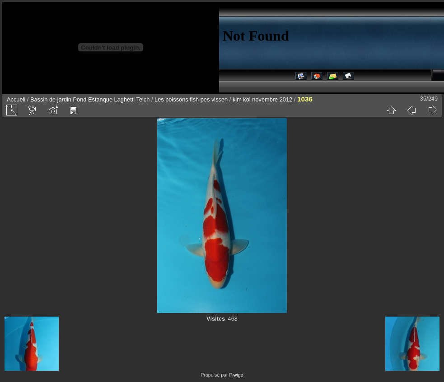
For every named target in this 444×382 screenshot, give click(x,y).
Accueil (16, 99)
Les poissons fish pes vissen (191, 99)
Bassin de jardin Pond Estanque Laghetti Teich (90, 99)
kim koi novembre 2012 (262, 99)
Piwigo (236, 374)
